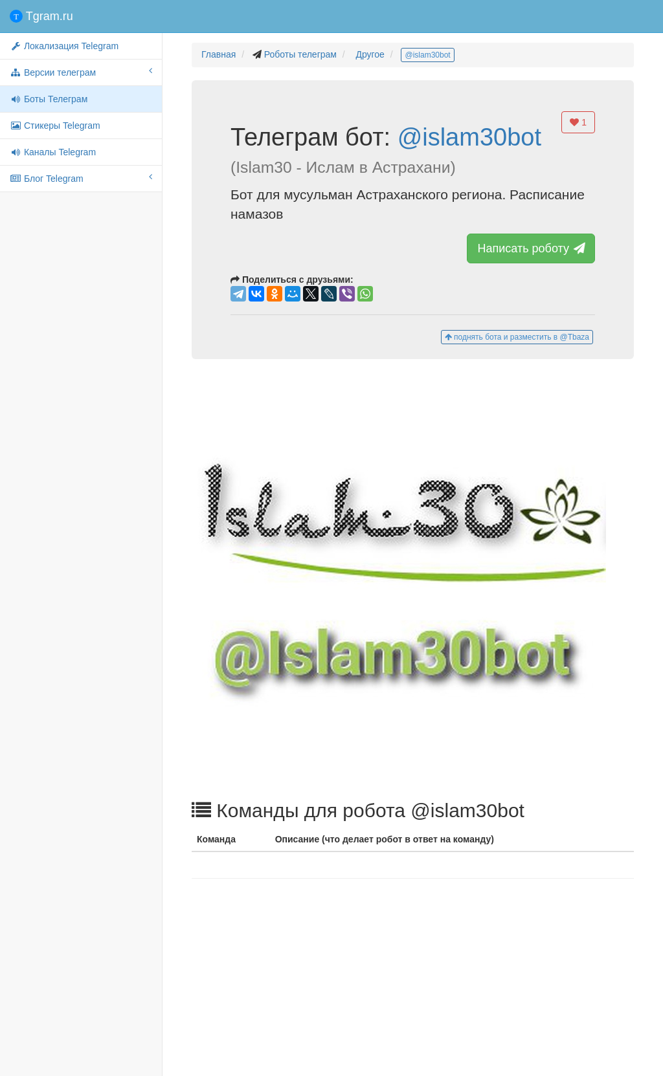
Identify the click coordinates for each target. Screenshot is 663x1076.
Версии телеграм (81, 72)
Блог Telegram (81, 178)
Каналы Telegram (53, 152)
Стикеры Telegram (55, 125)
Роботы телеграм (300, 54)
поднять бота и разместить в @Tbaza (517, 337)
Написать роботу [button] (531, 248)
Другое (369, 54)
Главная (218, 54)
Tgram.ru (41, 16)
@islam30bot (427, 55)
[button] (413, 579)
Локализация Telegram (64, 46)
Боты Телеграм (48, 99)
